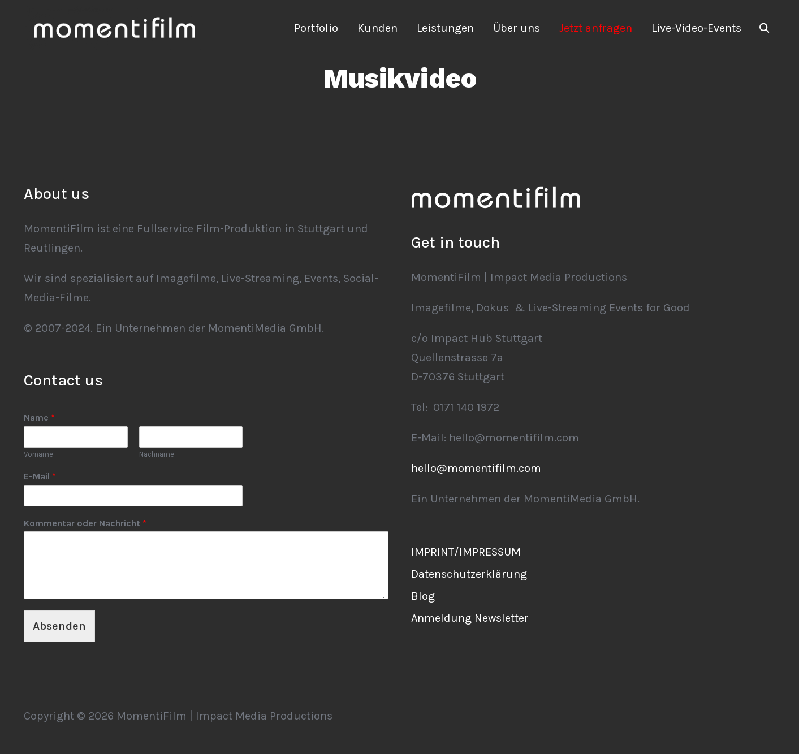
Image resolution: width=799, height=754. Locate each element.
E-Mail (40, 476)
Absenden (59, 625)
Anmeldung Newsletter (470, 618)
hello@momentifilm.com (476, 468)
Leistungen (445, 27)
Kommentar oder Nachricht (85, 523)
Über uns (516, 27)
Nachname (156, 454)
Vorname (38, 454)
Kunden (377, 27)
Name (39, 417)
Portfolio (316, 27)
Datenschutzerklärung (469, 573)
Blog (423, 596)
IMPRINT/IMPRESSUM (466, 551)
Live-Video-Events (696, 27)
